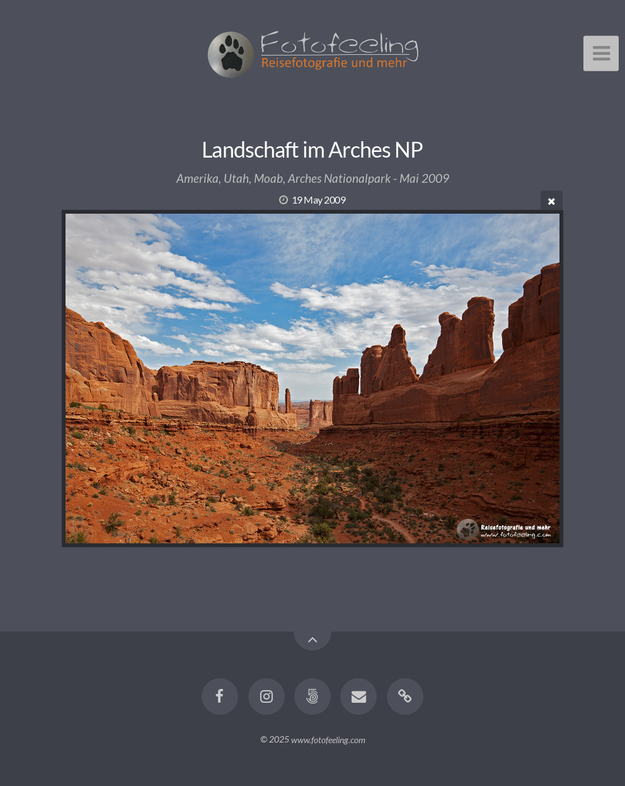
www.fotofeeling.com (328, 739)
